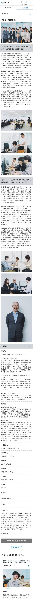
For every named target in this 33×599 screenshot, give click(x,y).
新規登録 (25, 4)
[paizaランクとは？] (30, 14)
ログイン (21, 4)
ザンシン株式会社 (6, 588)
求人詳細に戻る (16, 548)
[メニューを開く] (30, 3)
